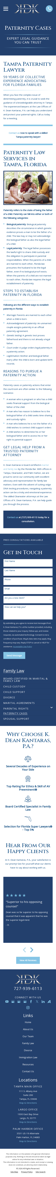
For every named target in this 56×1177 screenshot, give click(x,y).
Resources (28, 1064)
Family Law (28, 1043)
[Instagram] (27, 1007)
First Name (10, 561)
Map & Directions (28, 1102)
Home (28, 1022)
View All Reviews (28, 960)
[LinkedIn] (43, 1001)
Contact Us (28, 1071)
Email (7, 589)
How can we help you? (15, 607)
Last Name (10, 570)
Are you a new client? (14, 598)
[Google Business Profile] (12, 1001)
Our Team (28, 1036)
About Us (28, 1029)
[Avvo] (49, 1001)
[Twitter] (37, 1001)
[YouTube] (6, 1001)
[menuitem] (28, 678)
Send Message (14, 655)
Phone (8, 579)
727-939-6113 (28, 988)
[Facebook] (31, 1001)
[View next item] (31, 949)
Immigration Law (28, 1057)
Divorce (28, 1050)
